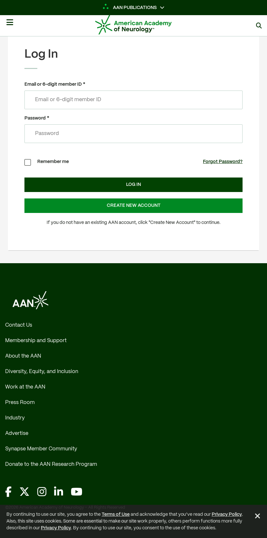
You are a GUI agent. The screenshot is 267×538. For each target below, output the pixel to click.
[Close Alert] (258, 517)
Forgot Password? (223, 161)
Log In (133, 184)
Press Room (20, 402)
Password (35, 118)
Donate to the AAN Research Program (51, 464)
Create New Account (134, 205)
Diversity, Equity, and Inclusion (41, 371)
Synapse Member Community (41, 449)
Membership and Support (36, 340)
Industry (15, 418)
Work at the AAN (25, 387)
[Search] (259, 25)
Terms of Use (116, 514)
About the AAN (23, 356)
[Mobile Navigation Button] (9, 24)
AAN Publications (129, 7)
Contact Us (18, 325)
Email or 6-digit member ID (53, 84)
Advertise (16, 433)
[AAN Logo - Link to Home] (143, 24)
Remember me (53, 161)
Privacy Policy (227, 514)
